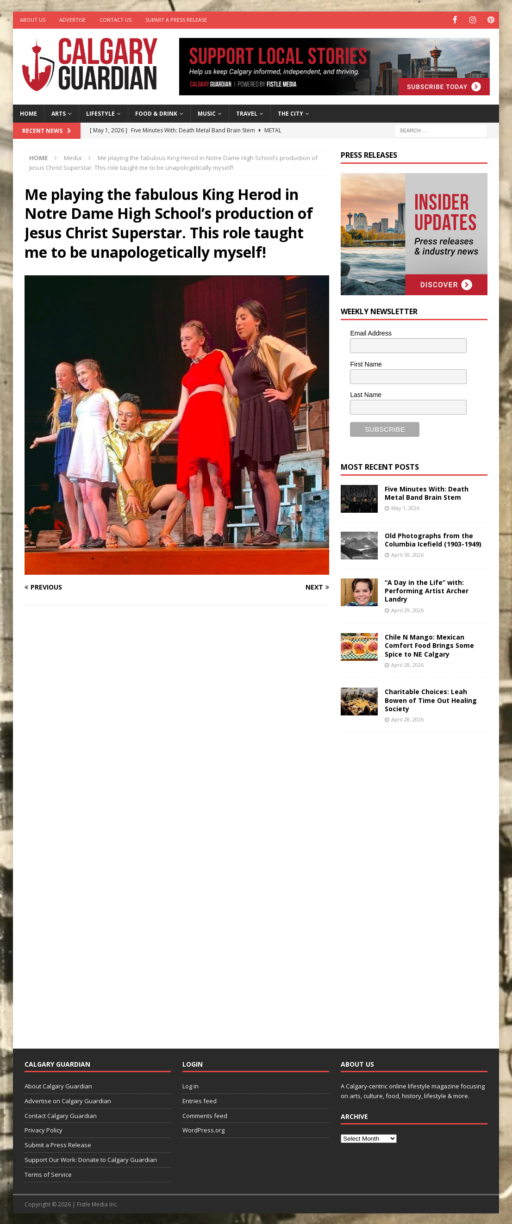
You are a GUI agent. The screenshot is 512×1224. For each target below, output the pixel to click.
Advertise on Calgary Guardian (68, 1100)
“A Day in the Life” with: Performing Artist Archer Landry (426, 590)
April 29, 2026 (407, 609)
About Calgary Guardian (58, 1085)
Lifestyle (100, 113)
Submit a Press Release (176, 19)
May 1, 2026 (405, 507)
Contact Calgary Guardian (61, 1115)
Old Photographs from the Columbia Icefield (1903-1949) (433, 539)
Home (28, 113)
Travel (246, 113)
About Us (32, 19)
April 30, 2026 (407, 554)
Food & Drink (156, 113)
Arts (58, 113)
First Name (365, 363)
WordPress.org (203, 1129)
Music (207, 113)
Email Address (370, 332)
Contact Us (115, 19)
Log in (190, 1085)
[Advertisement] (410, 883)
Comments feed (204, 1115)
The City (290, 113)
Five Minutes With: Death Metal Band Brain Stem (426, 492)
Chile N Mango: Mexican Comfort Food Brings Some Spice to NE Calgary (429, 645)
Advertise (72, 19)
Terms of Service (48, 1173)
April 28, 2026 (407, 663)
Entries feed (199, 1100)
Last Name (365, 394)
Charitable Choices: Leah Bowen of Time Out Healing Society (431, 699)
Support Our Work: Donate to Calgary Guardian (91, 1159)
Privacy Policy (43, 1129)
